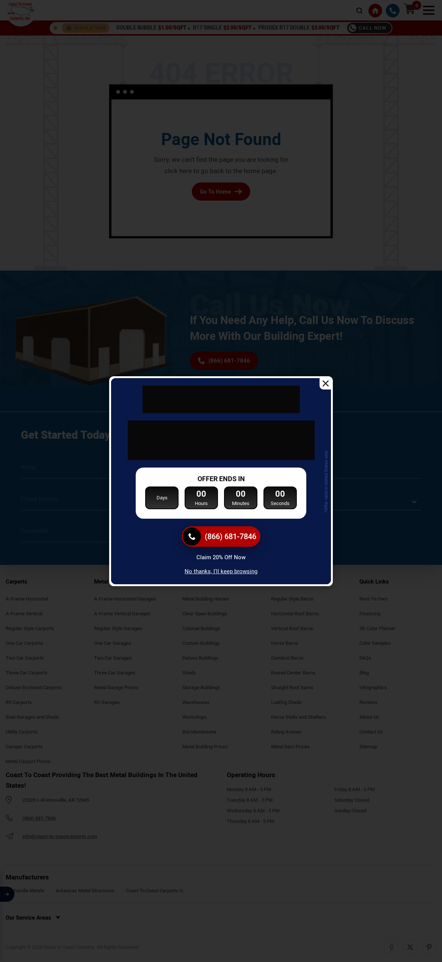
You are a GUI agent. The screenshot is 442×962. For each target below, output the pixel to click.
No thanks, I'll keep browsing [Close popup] (221, 571)
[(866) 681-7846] (221, 536)
